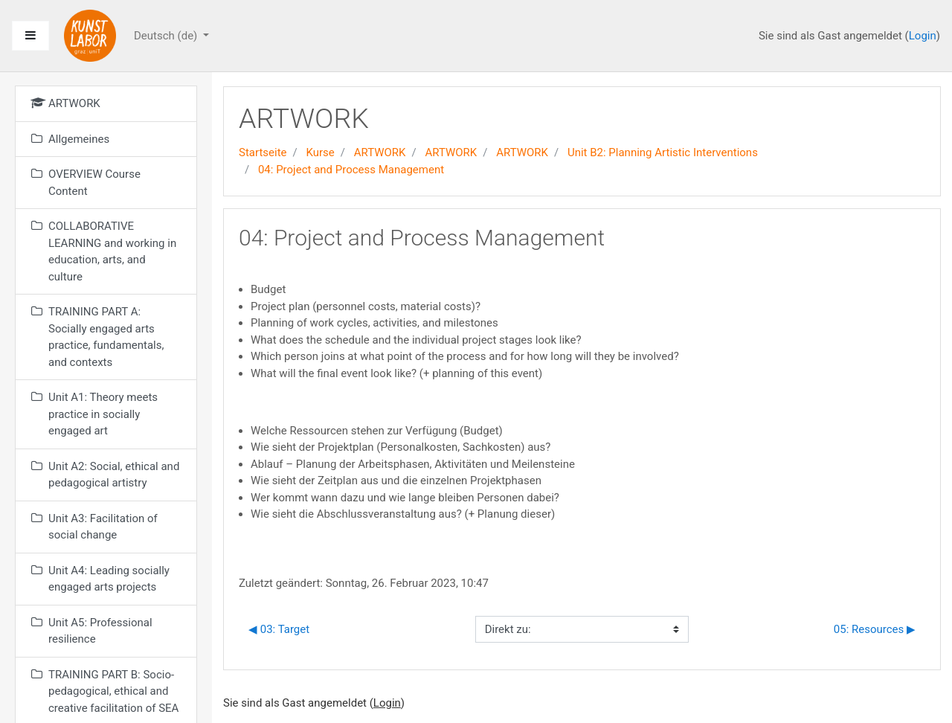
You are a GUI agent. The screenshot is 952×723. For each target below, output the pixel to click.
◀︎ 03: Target (278, 629)
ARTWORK (380, 152)
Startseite (263, 152)
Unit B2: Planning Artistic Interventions (662, 152)
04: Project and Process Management (351, 169)
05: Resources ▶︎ (875, 629)
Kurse (320, 152)
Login (922, 35)
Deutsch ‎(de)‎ (167, 35)
